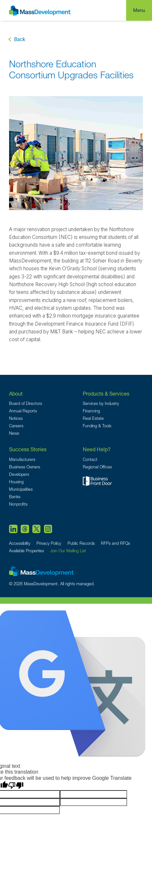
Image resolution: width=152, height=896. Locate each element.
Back (19, 39)
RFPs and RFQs (115, 543)
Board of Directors (25, 403)
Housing (16, 481)
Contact (90, 459)
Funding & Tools (97, 425)
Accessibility (19, 543)
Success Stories (28, 449)
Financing (91, 411)
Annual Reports (23, 411)
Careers (16, 425)
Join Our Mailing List (68, 550)
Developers (19, 474)
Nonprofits (18, 504)
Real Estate (93, 418)
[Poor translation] (16, 785)
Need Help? (97, 449)
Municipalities (21, 489)
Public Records (81, 543)
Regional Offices (97, 467)
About (16, 393)
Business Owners (24, 467)
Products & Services (106, 393)
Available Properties (26, 550)
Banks (14, 496)
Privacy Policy (49, 543)
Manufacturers (22, 459)
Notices (16, 418)
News (14, 433)
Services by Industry (101, 403)
